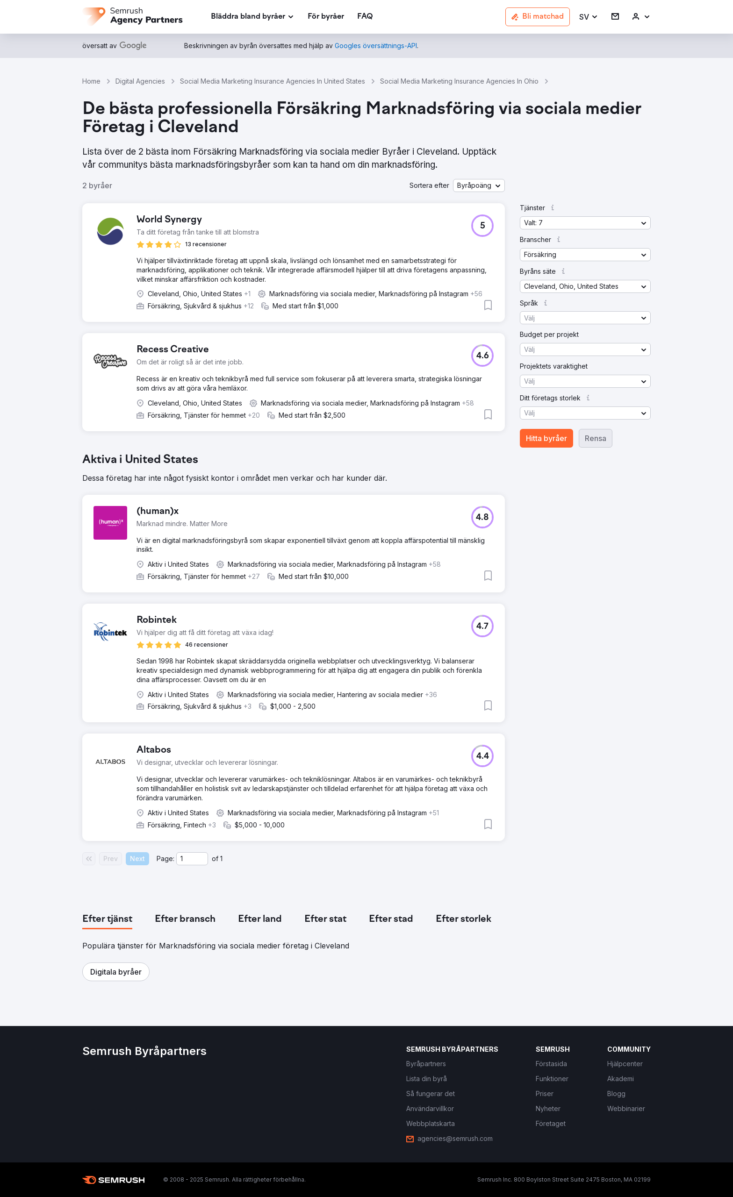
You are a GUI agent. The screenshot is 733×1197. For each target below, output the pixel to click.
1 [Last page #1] (221, 858)
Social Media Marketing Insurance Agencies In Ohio (459, 81)
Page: (165, 858)
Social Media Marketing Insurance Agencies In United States (272, 81)
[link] (326, 17)
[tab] (107, 919)
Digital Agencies (140, 81)
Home (91, 81)
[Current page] (192, 859)
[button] (588, 17)
